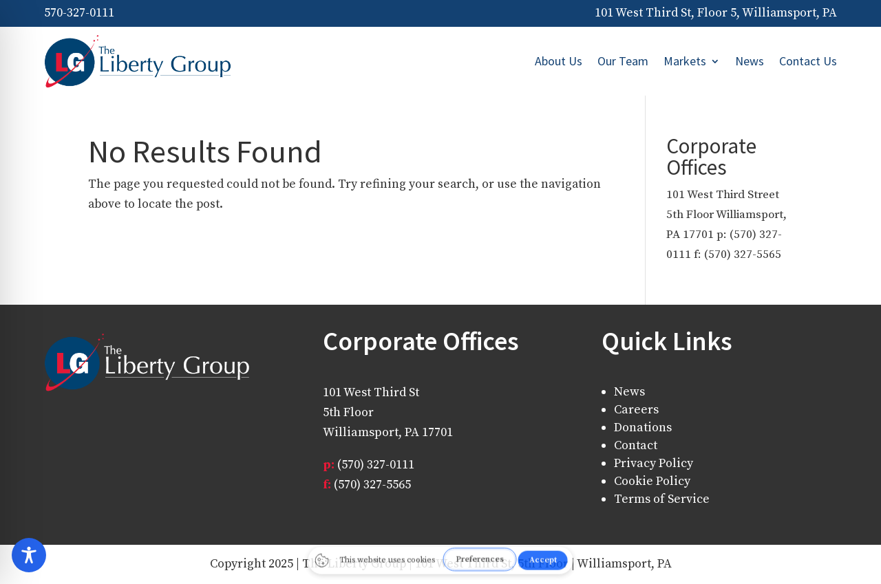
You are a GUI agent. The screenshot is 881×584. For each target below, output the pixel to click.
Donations (643, 427)
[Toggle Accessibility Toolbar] (439, 555)
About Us (558, 61)
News (749, 61)
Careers (636, 410)
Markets (685, 61)
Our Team (622, 61)
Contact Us (808, 61)
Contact (635, 445)
